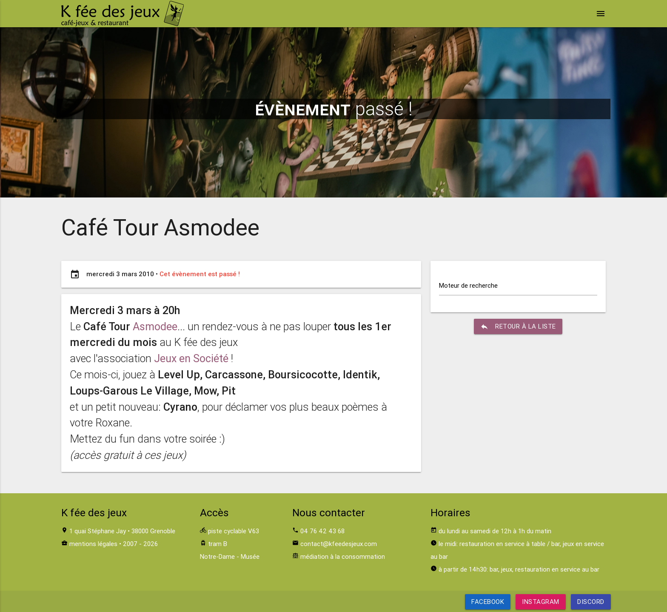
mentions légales (93, 544)
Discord (590, 602)
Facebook (487, 602)
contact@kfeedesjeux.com (338, 544)
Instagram (540, 602)
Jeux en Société (191, 358)
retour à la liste (518, 326)
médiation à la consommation (342, 556)
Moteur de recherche (468, 285)
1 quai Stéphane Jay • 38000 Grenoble (122, 531)
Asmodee (155, 326)
